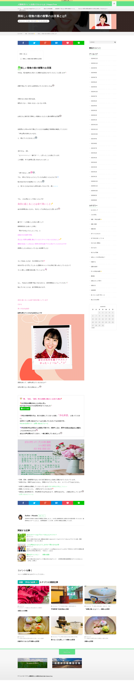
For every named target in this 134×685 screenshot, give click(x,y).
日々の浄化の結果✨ (97, 273)
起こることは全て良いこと (98, 296)
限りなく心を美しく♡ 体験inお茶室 (64, 645)
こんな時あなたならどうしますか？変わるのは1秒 (43, 549)
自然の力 (93, 287)
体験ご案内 (94, 226)
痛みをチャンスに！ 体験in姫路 (38, 559)
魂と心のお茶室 (95, 301)
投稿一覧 (41, 521)
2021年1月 (94, 179)
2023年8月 (94, 77)
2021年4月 (94, 165)
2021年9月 (94, 142)
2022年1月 (94, 124)
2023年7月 (94, 82)
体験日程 (93, 231)
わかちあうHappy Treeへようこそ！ (34, 10)
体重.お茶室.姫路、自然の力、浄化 (102, 611)
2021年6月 (94, 156)
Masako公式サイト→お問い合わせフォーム (34, 428)
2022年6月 (94, 105)
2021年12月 (94, 128)
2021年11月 (94, 133)
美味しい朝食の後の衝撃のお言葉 (31, 64)
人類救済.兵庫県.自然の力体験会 (94, 643)
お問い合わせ (59, 13)
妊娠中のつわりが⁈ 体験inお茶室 (30, 646)
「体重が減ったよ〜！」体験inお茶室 (98, 614)
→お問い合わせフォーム (25, 499)
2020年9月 (94, 198)
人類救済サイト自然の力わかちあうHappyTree (41, 681)
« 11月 (93, 329)
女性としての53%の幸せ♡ (98, 259)
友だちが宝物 (95, 254)
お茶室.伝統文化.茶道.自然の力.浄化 (27, 643)
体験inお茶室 (89, 646)
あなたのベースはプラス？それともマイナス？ (42, 540)
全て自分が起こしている (98, 240)
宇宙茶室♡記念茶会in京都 (61, 614)
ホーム (19, 10)
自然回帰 (93, 291)
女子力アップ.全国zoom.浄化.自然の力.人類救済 (30, 612)
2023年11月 (94, 68)
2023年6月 (94, 86)
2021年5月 (94, 161)
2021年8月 (94, 147)
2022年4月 (94, 110)
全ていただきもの (96, 236)
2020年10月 (94, 193)
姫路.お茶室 (105, 643)
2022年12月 (94, 96)
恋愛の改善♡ (95, 268)
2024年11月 (94, 63)
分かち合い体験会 (96, 245)
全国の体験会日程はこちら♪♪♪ (57, 491)
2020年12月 (94, 184)
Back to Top (67, 657)
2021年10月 (94, 138)
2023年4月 (94, 91)
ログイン (34, 579)
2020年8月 (94, 203)
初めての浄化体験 (52, 10)
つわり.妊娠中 (40, 643)
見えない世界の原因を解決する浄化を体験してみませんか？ (36, 13)
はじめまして (95, 212)
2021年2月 (94, 175)
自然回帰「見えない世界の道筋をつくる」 (72, 10)
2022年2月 (94, 119)
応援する (93, 264)
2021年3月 (94, 170)
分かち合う (94, 250)
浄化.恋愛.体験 (43, 26)
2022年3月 (94, 114)
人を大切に (94, 217)
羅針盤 (93, 278)
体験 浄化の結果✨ (33, 26)
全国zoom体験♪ (23, 616)
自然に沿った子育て (96, 282)
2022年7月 (94, 100)
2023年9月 (94, 72)
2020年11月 (94, 189)
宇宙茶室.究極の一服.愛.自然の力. (68, 611)
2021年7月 (94, 152)
